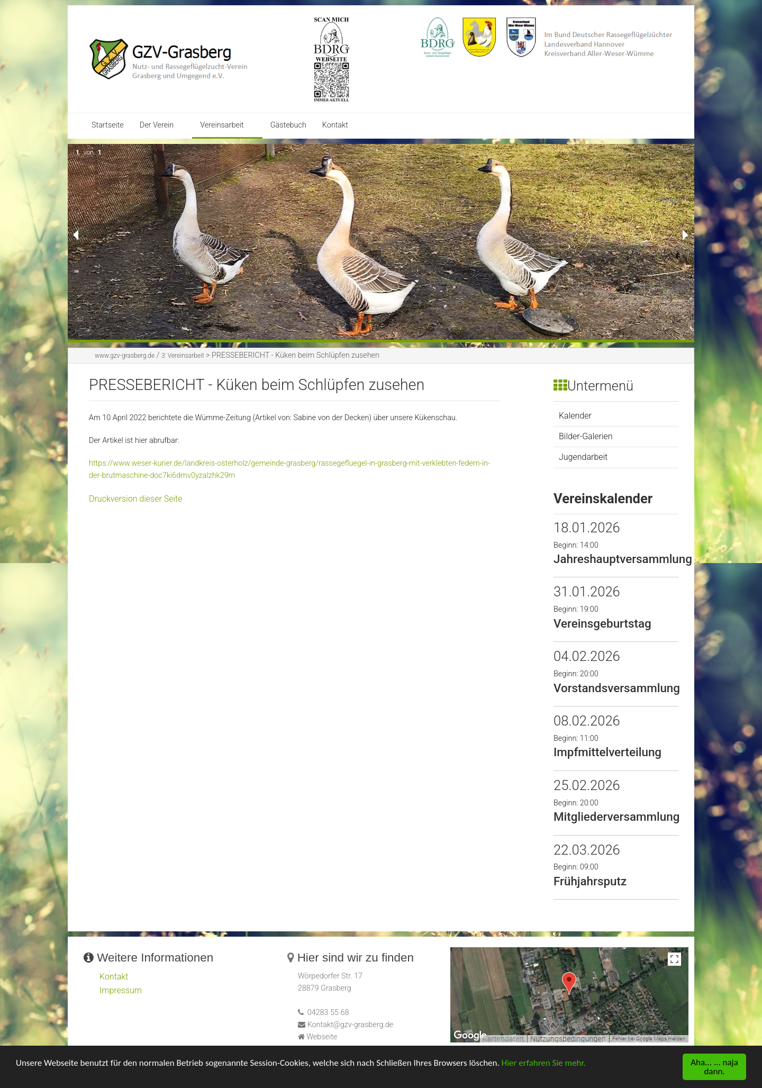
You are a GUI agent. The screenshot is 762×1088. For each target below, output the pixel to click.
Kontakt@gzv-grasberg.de (350, 1024)
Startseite (108, 125)
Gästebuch (288, 125)
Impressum (120, 990)
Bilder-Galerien (586, 436)
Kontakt (335, 125)
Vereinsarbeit (221, 125)
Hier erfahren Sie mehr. (544, 1063)
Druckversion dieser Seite (136, 499)
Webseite (321, 1036)
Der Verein (157, 125)
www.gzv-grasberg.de (125, 355)
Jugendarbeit (583, 457)
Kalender (575, 416)
